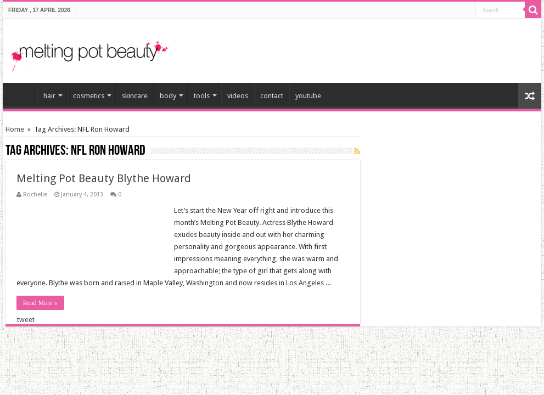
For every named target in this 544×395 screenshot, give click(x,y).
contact (271, 96)
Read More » (40, 303)
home (22, 94)
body (168, 96)
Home (14, 129)
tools (202, 96)
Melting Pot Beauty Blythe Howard (103, 178)
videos (237, 96)
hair (49, 96)
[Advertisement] (404, 46)
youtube (308, 96)
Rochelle (35, 194)
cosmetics (88, 96)
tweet (26, 319)
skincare (135, 96)
